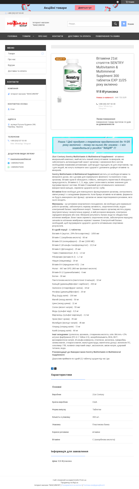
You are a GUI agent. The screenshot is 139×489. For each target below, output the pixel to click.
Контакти (57, 36)
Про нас (42, 36)
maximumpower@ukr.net (20, 159)
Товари (26, 36)
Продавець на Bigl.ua (69, 483)
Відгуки (11, 65)
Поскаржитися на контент (72, 485)
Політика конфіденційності (94, 485)
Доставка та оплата (79, 36)
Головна (12, 36)
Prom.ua (83, 480)
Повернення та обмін (108, 36)
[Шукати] (115, 23)
